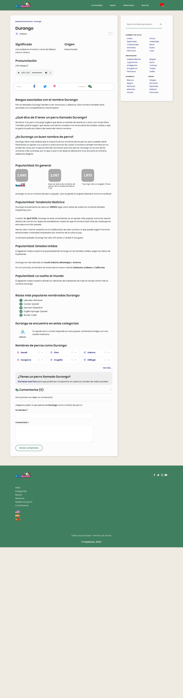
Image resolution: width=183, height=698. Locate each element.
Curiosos (153, 65)
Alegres (152, 59)
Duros (152, 62)
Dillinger (92, 510)
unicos (22, 484)
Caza (151, 50)
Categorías (21, 641)
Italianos (153, 89)
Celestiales (154, 41)
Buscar (18, 645)
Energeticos (132, 68)
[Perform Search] (160, 24)
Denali (24, 503)
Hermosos (131, 50)
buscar (145, 5)
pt (18, 670)
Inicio (17, 638)
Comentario (22, 573)
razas (113, 5)
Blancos (130, 80)
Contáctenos (21, 656)
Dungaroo (26, 510)
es (17, 666)
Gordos (130, 92)
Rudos (152, 47)
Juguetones (132, 62)
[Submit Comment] (29, 599)
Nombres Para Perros (24, 21)
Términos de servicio (102, 686)
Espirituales (132, 41)
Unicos (152, 38)
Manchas (131, 89)
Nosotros (19, 649)
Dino (56, 503)
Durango (37, 21)
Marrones (131, 86)
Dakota (91, 503)
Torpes (152, 68)
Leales (152, 71)
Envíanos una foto (27, 532)
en (18, 662)
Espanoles (153, 86)
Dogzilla (58, 510)
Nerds (151, 44)
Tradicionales (133, 44)
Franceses (153, 92)
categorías (96, 5)
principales (128, 5)
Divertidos (131, 47)
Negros (130, 83)
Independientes (134, 59)
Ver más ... (107, 518)
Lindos (129, 38)
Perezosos (131, 71)
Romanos (153, 83)
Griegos (152, 80)
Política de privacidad (81, 686)
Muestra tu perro (23, 652)
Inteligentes (132, 65)
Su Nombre (21, 560)
